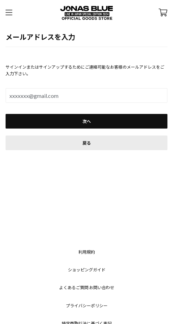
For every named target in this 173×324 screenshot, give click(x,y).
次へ (86, 121)
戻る (86, 143)
